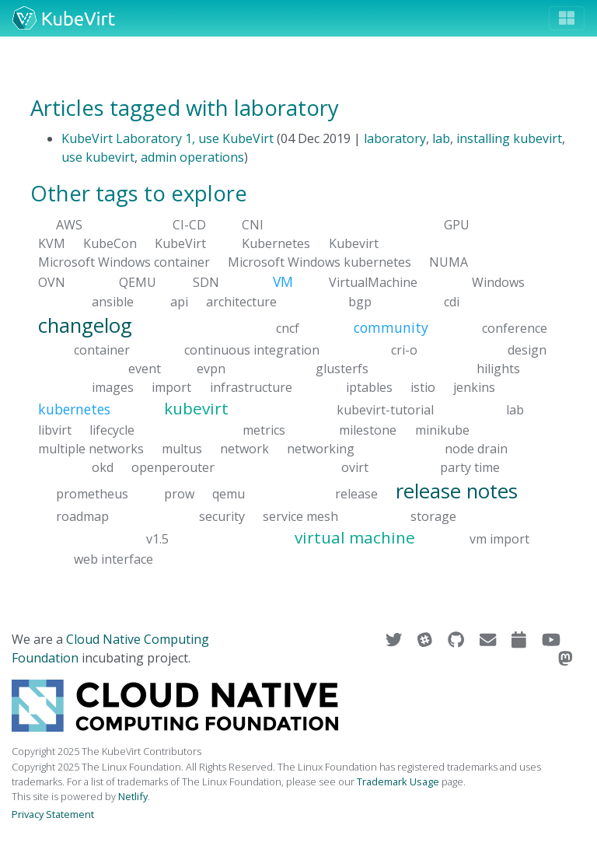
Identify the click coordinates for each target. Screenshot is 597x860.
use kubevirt (97, 157)
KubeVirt (180, 243)
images (113, 387)
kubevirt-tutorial (385, 409)
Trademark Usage (398, 781)
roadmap (82, 515)
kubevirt (196, 408)
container (102, 349)
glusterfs (342, 368)
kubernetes (74, 409)
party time (470, 467)
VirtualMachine (373, 282)
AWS (69, 224)
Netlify (133, 796)
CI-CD (189, 224)
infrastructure (251, 387)
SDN (206, 282)
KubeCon (110, 243)
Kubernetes (276, 243)
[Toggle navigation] (567, 18)
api (179, 300)
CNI (253, 224)
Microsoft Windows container (124, 262)
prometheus (92, 493)
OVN (51, 282)
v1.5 (157, 538)
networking (320, 448)
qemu (228, 493)
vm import (499, 538)
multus (182, 448)
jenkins (474, 387)
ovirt (354, 467)
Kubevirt (354, 243)
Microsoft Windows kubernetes (319, 262)
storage (433, 515)
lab (441, 138)
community (391, 326)
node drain (476, 448)
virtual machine (355, 536)
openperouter (173, 467)
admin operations (192, 157)
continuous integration (251, 349)
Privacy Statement (53, 814)
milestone (367, 430)
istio (422, 387)
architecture (241, 300)
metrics (264, 430)
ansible (113, 300)
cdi (451, 300)
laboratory (395, 138)
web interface (113, 558)
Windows (498, 282)
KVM (51, 243)
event (144, 368)
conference (514, 327)
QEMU (137, 282)
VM (283, 281)
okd (102, 467)
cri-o (404, 349)
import (171, 387)
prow (179, 493)
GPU (457, 224)
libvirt (55, 430)
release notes (457, 491)
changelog (85, 324)
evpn (211, 368)
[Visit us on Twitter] (395, 639)
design (527, 349)
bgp (360, 300)
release (356, 493)
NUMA (448, 262)
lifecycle (111, 430)
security (222, 515)
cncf (287, 327)
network (244, 448)
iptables (369, 387)
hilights (498, 368)
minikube (442, 430)
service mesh (300, 515)
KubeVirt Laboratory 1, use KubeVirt (167, 138)
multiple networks (91, 448)
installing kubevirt (509, 138)
